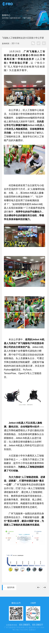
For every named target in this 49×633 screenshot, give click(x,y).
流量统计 (32, 630)
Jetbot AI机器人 (35, 125)
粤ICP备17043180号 (20, 630)
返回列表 (11, 587)
